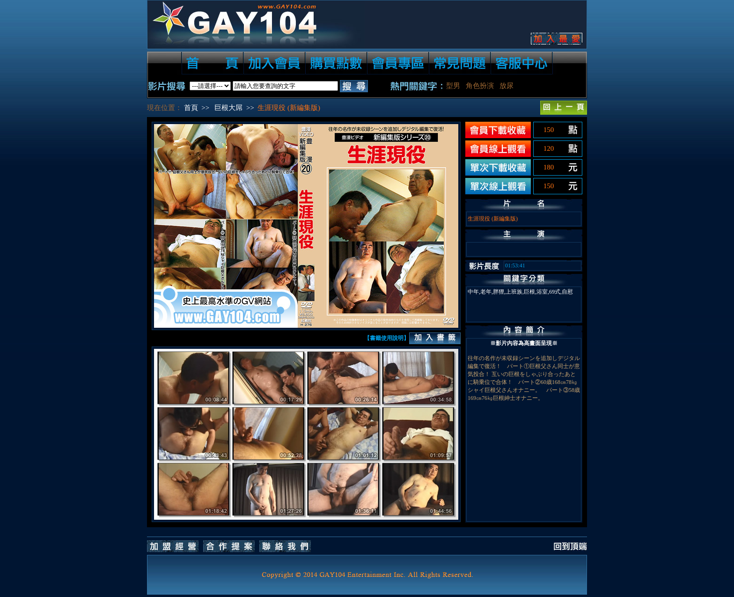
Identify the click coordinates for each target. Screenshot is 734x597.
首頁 (191, 107)
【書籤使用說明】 (386, 338)
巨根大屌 (228, 107)
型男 (453, 85)
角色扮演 (480, 85)
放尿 (506, 85)
